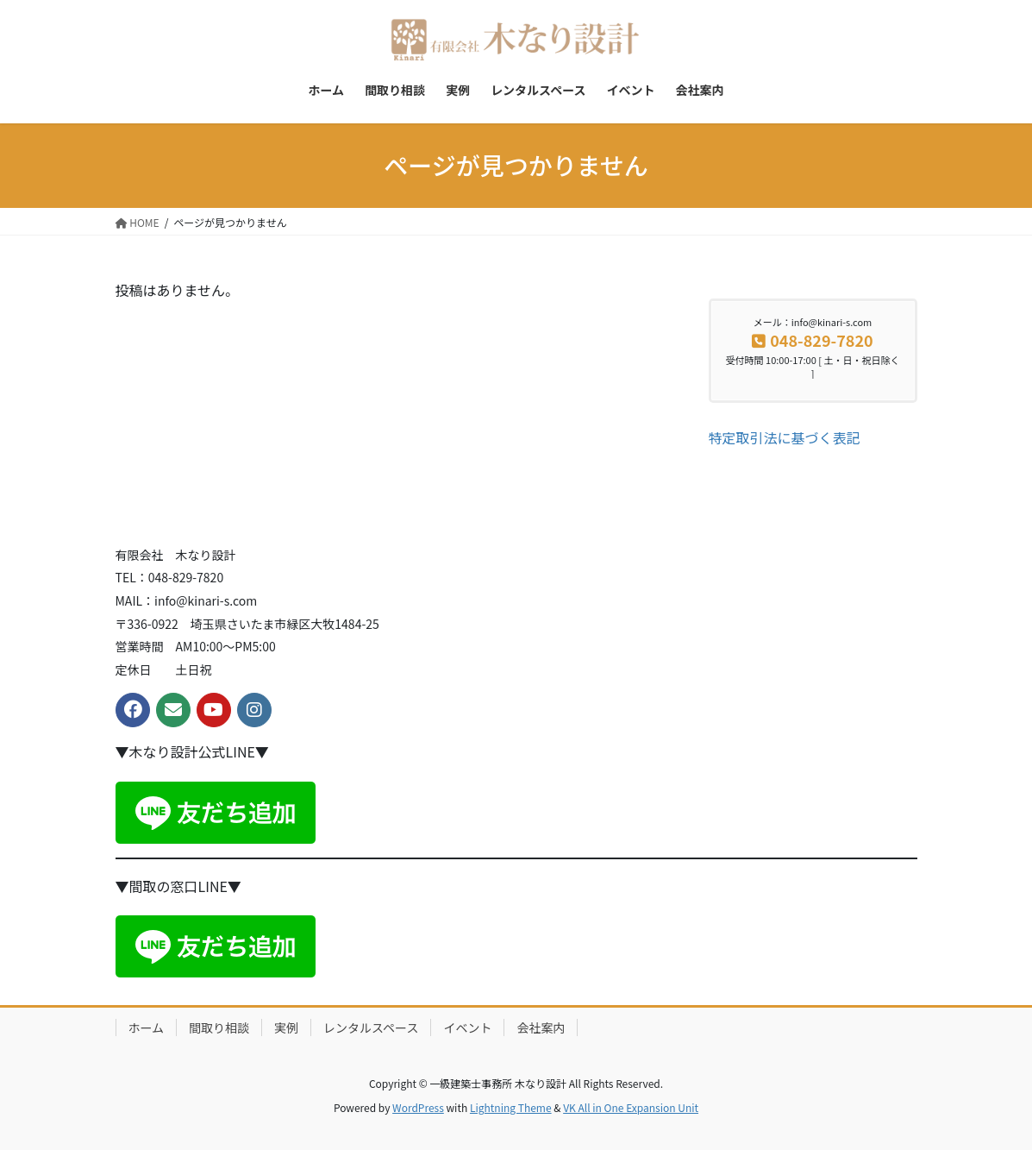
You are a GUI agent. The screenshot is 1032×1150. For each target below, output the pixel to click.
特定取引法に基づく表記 (784, 437)
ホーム (146, 1027)
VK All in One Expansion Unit (630, 1107)
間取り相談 (219, 1027)
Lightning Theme (511, 1107)
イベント (467, 1027)
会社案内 (540, 1027)
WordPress (418, 1107)
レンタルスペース (370, 1027)
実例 (286, 1027)
